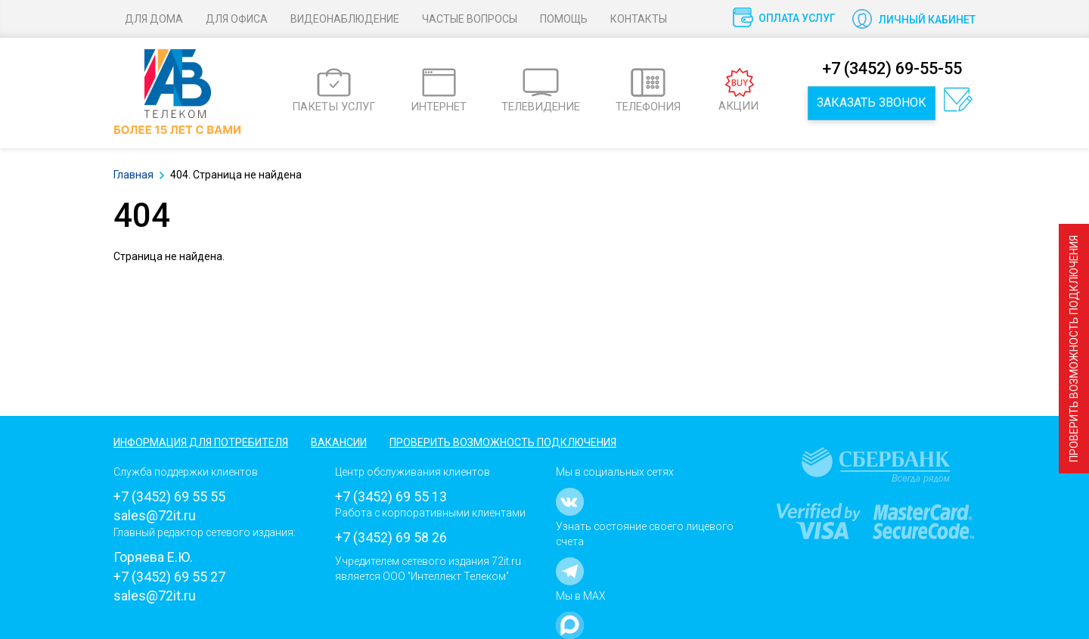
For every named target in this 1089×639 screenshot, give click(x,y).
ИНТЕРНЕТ (439, 90)
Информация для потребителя (200, 442)
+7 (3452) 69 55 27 (169, 577)
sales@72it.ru (154, 515)
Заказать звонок (871, 102)
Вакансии (339, 442)
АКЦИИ (738, 90)
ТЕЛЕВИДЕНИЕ (540, 90)
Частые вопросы (469, 19)
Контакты (638, 19)
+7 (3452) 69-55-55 (892, 68)
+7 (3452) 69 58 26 (391, 537)
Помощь (564, 19)
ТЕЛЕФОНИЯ (648, 90)
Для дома (154, 19)
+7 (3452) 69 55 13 (391, 496)
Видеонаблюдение (344, 19)
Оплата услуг (797, 18)
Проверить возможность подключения (1074, 348)
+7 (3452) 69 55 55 (169, 496)
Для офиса (237, 19)
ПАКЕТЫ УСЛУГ (334, 90)
